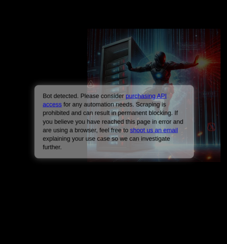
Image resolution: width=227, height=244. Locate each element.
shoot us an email (154, 130)
